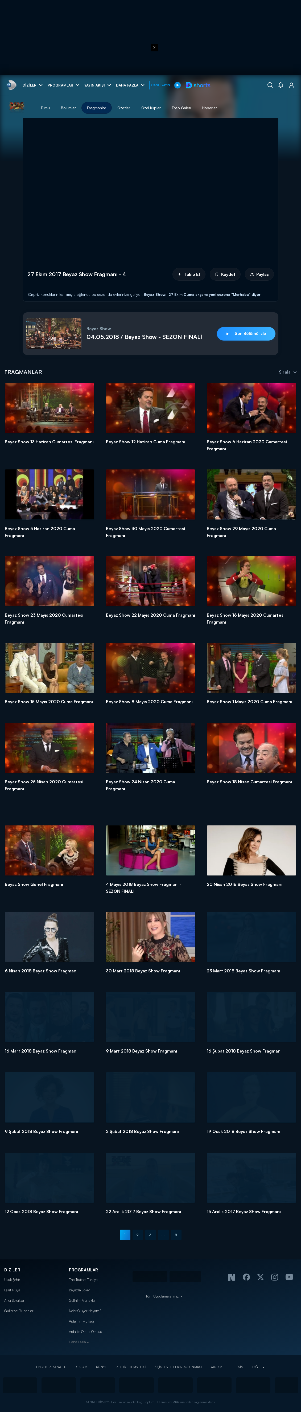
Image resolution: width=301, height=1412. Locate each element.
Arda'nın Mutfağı (81, 1321)
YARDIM (216, 1367)
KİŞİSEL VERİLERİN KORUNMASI (178, 1367)
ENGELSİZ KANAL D (51, 1367)
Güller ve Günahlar (18, 1311)
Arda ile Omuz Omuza (85, 1331)
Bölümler (68, 107)
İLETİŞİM (237, 1367)
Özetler (123, 107)
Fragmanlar (96, 107)
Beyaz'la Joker (79, 1290)
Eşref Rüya (12, 1290)
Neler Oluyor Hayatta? (85, 1311)
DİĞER (257, 1367)
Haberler (209, 107)
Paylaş (259, 274)
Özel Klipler (151, 107)
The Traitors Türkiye (83, 1280)
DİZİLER (12, 1269)
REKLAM (81, 1367)
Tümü (45, 107)
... (163, 1235)
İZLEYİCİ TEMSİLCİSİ (131, 1367)
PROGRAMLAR (83, 1269)
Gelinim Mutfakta (82, 1300)
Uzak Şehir (12, 1280)
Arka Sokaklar (14, 1300)
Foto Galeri (181, 107)
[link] (11, 85)
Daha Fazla (77, 1342)
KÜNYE (101, 1367)
